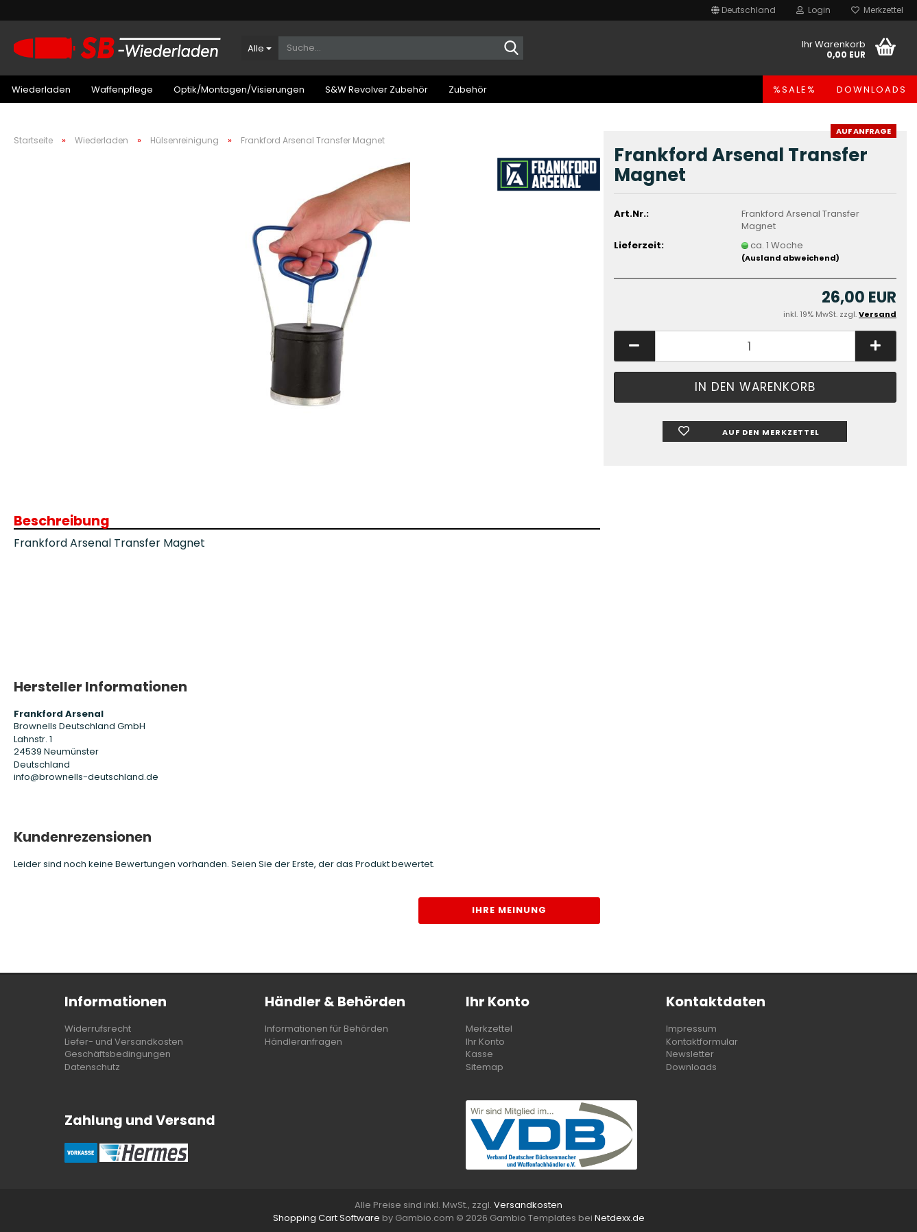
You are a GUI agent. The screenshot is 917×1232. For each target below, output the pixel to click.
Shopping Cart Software (326, 1217)
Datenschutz (92, 1067)
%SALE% (794, 89)
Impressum (691, 1028)
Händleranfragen (303, 1041)
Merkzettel (877, 10)
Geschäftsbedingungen (117, 1054)
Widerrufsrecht (97, 1028)
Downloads (872, 89)
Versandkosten (528, 1204)
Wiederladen (41, 89)
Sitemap (484, 1067)
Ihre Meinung (509, 909)
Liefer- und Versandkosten (123, 1041)
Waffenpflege (122, 89)
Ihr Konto (485, 1041)
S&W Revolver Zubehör (376, 89)
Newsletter (690, 1054)
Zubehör (468, 89)
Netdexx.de (620, 1217)
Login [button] (813, 10)
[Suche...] (259, 48)
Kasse (479, 1054)
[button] (743, 10)
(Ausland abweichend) (790, 257)
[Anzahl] (755, 346)
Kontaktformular (702, 1041)
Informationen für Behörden (326, 1028)
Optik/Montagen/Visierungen (239, 89)
